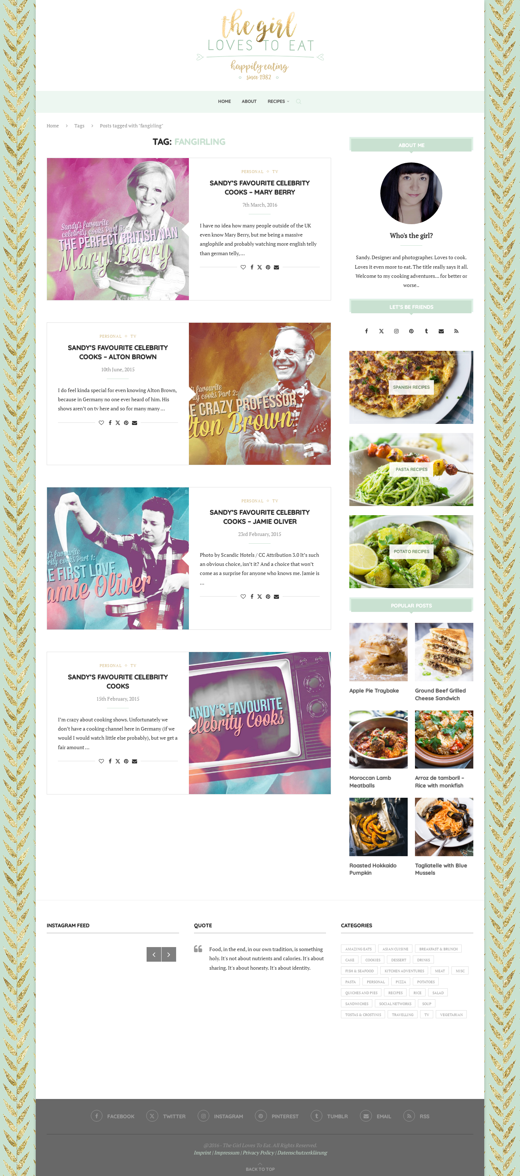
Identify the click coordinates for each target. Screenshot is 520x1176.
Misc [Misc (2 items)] (430, 983)
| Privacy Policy (257, 1149)
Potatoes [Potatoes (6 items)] (413, 996)
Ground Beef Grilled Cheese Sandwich (439, 694)
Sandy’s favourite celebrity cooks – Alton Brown (118, 352)
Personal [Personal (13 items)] (356, 996)
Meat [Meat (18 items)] (407, 983)
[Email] (441, 330)
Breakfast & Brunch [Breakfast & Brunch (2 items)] (368, 958)
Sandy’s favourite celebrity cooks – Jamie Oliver (260, 517)
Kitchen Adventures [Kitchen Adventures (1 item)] (368, 983)
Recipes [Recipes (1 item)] (402, 1008)
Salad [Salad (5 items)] (450, 1008)
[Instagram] (396, 330)
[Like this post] (243, 267)
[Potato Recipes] (411, 551)
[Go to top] (260, 1165)
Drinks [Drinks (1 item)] (382, 971)
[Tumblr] (426, 330)
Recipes (276, 101)
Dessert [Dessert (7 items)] (354, 971)
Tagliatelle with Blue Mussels (440, 867)
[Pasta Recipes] (411, 469)
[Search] (298, 101)
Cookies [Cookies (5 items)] (433, 958)
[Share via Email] (276, 267)
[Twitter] (382, 330)
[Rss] (456, 330)
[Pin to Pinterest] (268, 267)
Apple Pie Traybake (373, 690)
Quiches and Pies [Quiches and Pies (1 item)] (364, 1008)
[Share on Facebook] (252, 267)
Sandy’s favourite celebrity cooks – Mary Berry (260, 188)
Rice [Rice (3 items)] (426, 1008)
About (249, 101)
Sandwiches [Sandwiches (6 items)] (359, 1021)
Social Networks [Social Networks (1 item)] (402, 1021)
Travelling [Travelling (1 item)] (412, 1033)
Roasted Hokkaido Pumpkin (372, 867)
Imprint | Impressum (216, 1149)
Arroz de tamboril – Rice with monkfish (439, 780)
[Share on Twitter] (259, 267)
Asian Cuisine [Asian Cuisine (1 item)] (402, 946)
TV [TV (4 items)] (439, 1033)
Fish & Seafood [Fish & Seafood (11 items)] (417, 971)
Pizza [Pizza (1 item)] (385, 996)
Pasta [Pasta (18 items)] (454, 983)
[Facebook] (367, 330)
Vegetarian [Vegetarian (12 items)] (358, 1046)
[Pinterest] (411, 330)
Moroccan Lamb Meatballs (369, 780)
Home (224, 101)
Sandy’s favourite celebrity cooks (118, 682)
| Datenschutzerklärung (301, 1149)
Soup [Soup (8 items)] (438, 1021)
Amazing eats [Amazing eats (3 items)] (361, 946)
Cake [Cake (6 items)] (407, 958)
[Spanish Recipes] (411, 387)
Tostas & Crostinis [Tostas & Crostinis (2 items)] (366, 1033)
